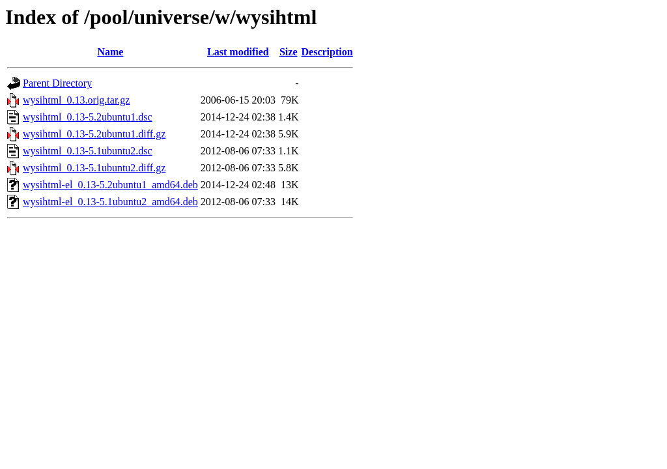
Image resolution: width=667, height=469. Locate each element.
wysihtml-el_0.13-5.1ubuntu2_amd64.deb (110, 201)
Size (288, 51)
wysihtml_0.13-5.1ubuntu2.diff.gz (94, 167)
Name (110, 51)
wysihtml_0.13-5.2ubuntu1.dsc (87, 116)
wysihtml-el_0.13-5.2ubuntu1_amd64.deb (110, 184)
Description (327, 51)
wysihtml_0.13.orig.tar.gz (76, 100)
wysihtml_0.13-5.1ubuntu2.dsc (87, 150)
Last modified (238, 51)
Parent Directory (57, 83)
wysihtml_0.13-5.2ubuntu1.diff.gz (94, 133)
